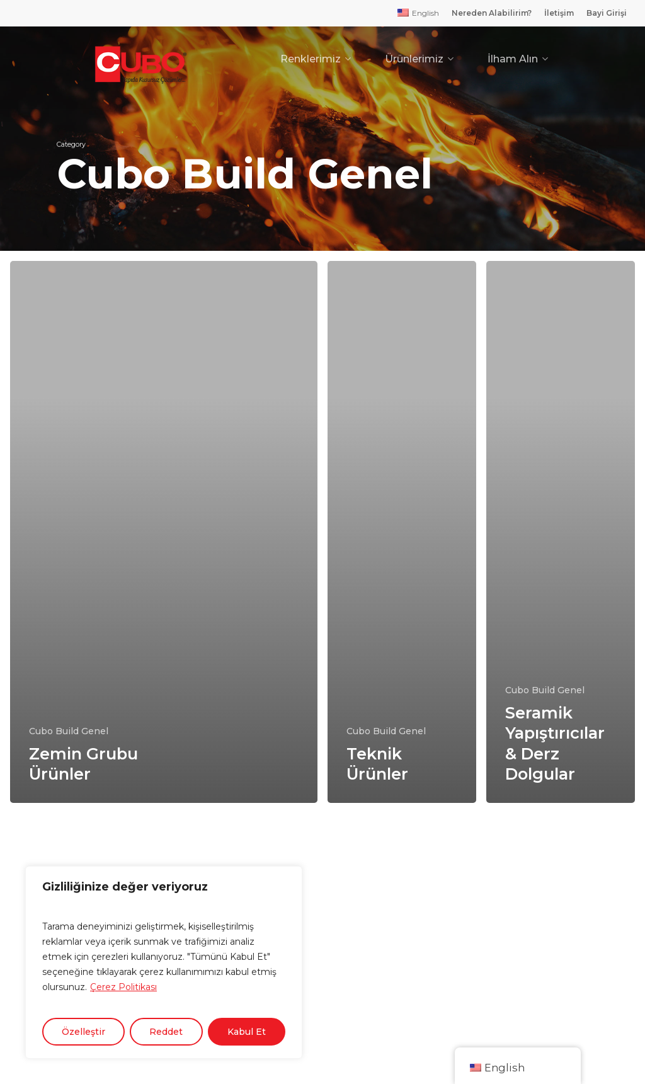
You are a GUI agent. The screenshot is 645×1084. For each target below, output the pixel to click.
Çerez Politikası (123, 987)
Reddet (166, 1031)
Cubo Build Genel (68, 731)
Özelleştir (83, 1031)
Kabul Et (246, 1031)
